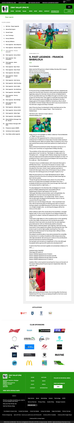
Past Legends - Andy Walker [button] (13, 116)
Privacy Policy (41, 402)
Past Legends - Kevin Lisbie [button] (13, 86)
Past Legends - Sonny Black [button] (13, 55)
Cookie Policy (50, 402)
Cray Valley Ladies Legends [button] (13, 134)
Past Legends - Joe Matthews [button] (13, 89)
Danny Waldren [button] (10, 38)
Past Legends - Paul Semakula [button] (11, 103)
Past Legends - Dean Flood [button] (13, 69)
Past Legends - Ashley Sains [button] (13, 107)
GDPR (63, 398)
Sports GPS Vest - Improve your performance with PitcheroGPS (27, 414)
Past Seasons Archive (34, 2)
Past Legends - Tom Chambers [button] (11, 58)
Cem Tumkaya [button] (9, 35)
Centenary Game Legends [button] (13, 131)
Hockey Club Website (45, 411)
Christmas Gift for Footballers (49, 414)
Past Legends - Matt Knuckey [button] (13, 83)
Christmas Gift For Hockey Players (37, 418)
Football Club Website (23, 411)
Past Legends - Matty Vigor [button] (13, 113)
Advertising (44, 398)
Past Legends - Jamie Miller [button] (13, 92)
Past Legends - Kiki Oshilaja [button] (13, 99)
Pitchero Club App (66, 411)
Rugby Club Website (56, 411)
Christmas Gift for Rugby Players (65, 414)
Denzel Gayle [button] (9, 32)
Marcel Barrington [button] (10, 29)
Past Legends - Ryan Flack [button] (13, 66)
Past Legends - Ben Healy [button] (12, 72)
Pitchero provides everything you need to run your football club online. (14, 400)
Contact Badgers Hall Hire (9, 2)
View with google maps (11, 390)
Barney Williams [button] (10, 41)
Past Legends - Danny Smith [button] (13, 110)
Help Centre (31, 398)
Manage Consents (60, 402)
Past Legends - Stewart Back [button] (13, 47)
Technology (57, 398)
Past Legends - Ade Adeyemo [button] (13, 44)
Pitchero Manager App (7, 414)
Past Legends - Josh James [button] (13, 80)
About (37, 398)
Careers (51, 398)
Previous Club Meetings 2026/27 (50, 2)
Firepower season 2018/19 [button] (12, 128)
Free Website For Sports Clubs (10, 411)
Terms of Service (32, 402)
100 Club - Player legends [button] (12, 26)
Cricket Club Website (34, 411)
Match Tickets (22, 2)
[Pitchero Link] (69, 2)
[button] (12, 11)
